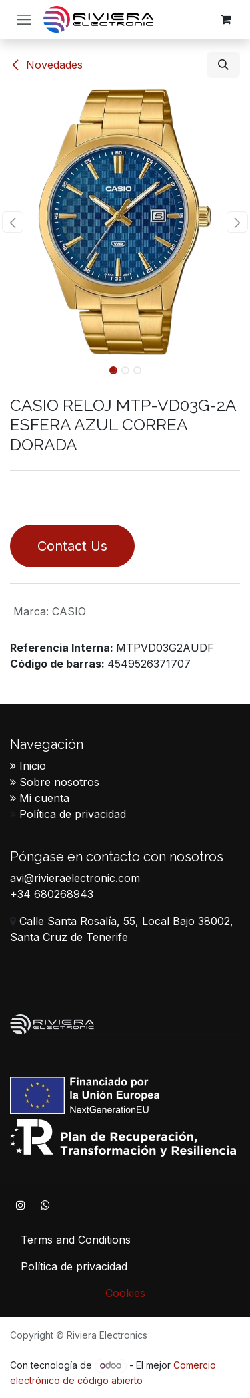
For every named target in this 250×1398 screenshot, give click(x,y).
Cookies (125, 1293)
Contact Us (72, 547)
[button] (223, 65)
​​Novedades (46, 65)
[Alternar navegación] (24, 19)
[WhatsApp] (45, 1205)
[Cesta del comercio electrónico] (226, 19)
